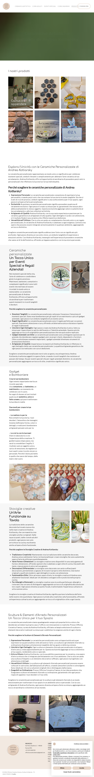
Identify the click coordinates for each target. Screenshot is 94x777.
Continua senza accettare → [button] (82, 744)
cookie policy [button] (56, 754)
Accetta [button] (81, 768)
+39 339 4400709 (30, 750)
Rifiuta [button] (62, 768)
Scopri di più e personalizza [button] (72, 772)
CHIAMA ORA (84, 6)
